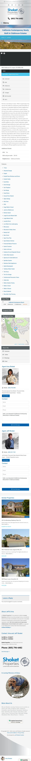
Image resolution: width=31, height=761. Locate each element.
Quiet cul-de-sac (7, 249)
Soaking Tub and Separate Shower (12, 252)
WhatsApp (5, 358)
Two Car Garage (7, 274)
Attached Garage (8, 170)
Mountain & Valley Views (10, 229)
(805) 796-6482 (17, 18)
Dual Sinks (6, 182)
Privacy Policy (21, 732)
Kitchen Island (7, 212)
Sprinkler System (8, 260)
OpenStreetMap (21, 344)
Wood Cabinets (7, 291)
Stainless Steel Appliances (10, 263)
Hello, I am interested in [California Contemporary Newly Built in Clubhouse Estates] (15, 417)
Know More (5, 395)
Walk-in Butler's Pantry (9, 283)
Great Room (6, 193)
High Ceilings (7, 198)
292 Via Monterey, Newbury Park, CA (11, 520)
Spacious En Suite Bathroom (10, 257)
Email (4, 361)
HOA (5, 204)
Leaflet (15, 344)
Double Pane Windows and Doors (12, 176)
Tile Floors (6, 271)
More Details (5, 524)
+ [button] (3, 320)
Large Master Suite (8, 218)
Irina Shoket (8, 758)
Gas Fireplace (7, 187)
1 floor (5, 167)
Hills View (6, 201)
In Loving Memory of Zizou (11, 673)
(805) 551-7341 (12, 452)
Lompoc (9, 37)
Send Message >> (6, 651)
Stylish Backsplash (8, 266)
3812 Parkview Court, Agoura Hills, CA (11, 549)
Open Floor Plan (7, 238)
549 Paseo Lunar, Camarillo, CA (10, 579)
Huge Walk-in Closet (8, 207)
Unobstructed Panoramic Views (11, 277)
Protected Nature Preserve (10, 243)
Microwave (6, 226)
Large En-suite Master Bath (10, 215)
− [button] (3, 322)
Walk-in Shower (7, 288)
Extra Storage (7, 184)
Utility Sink (6, 280)
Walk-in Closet (7, 285)
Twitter (5, 354)
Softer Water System (9, 255)
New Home (6, 235)
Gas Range (6, 190)
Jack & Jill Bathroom (9, 210)
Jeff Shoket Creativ (19, 735)
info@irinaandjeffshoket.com (19, 1)
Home (3, 37)
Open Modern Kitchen (9, 240)
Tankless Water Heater (9, 269)
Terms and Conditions (12, 732)
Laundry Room (7, 221)
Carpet (5, 173)
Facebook (5, 351)
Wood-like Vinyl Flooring (9, 294)
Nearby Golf (6, 232)
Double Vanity (7, 179)
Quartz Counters (8, 246)
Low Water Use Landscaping (11, 224)
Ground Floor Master (9, 196)
